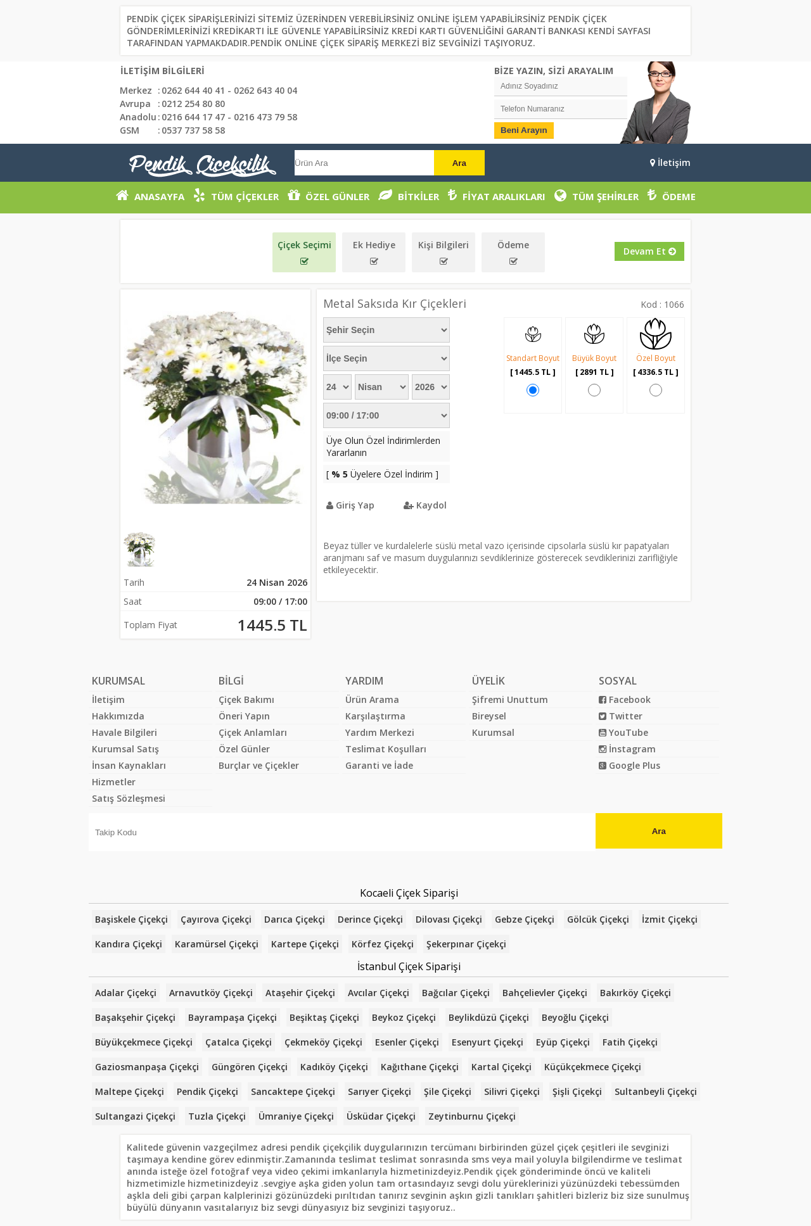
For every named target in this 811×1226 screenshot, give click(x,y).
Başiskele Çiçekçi (131, 919)
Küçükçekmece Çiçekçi (592, 1067)
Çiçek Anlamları (253, 732)
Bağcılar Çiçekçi (456, 993)
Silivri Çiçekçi (512, 1091)
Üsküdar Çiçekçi (381, 1116)
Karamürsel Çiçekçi (217, 944)
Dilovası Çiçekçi (449, 919)
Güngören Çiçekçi (250, 1067)
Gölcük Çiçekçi (598, 919)
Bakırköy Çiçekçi (635, 993)
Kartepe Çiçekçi (305, 944)
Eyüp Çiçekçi (563, 1042)
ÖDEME (672, 195)
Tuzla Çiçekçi (217, 1116)
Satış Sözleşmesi (128, 798)
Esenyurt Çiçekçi (487, 1042)
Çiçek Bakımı (246, 699)
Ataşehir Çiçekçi (300, 993)
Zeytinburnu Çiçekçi (472, 1116)
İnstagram (627, 749)
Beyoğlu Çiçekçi (575, 1017)
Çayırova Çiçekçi (216, 919)
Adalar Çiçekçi (125, 993)
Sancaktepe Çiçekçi (293, 1091)
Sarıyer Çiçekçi (379, 1091)
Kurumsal (493, 732)
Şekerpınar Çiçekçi (466, 944)
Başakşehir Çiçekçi (135, 1017)
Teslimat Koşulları (385, 749)
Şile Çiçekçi (447, 1091)
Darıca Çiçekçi (294, 919)
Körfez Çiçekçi (383, 944)
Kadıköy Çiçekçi (334, 1067)
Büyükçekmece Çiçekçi (144, 1042)
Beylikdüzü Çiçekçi (489, 1017)
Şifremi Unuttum (510, 699)
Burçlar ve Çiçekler (259, 765)
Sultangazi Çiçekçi (135, 1116)
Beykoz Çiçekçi (404, 1017)
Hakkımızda (118, 716)
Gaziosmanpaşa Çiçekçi (147, 1067)
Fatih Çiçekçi (630, 1042)
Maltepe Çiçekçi (129, 1091)
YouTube (623, 732)
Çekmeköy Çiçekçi (323, 1042)
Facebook (625, 699)
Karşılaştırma (375, 716)
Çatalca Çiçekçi (238, 1042)
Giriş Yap (350, 505)
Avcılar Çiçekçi (378, 993)
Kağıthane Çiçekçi (420, 1067)
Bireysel (489, 716)
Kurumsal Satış (125, 749)
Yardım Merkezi (379, 732)
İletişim (670, 162)
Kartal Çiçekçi (501, 1067)
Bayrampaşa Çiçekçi (232, 1017)
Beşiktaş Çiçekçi (324, 1017)
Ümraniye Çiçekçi (296, 1116)
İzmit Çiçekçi (670, 919)
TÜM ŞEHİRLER (596, 195)
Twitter (620, 716)
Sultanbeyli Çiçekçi (656, 1091)
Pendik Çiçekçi (207, 1091)
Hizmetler (114, 782)
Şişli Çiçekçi (577, 1091)
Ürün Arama (372, 699)
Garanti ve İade (379, 765)
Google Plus (629, 765)
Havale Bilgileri (124, 732)
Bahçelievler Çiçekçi (544, 993)
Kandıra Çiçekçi (128, 944)
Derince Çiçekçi (370, 919)
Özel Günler (244, 749)
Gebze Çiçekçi (524, 919)
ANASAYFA (150, 195)
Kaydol (425, 505)
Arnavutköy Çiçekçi (211, 993)
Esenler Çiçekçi (407, 1042)
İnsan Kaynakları (129, 765)
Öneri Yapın (244, 716)
